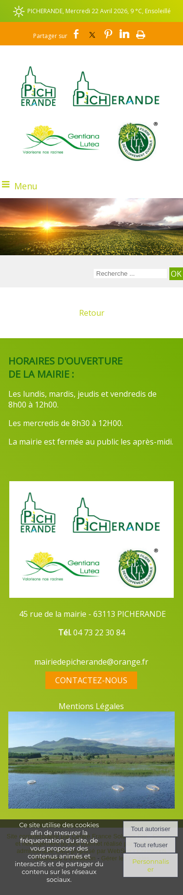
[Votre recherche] (130, 273)
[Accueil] (91, 79)
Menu (26, 186)
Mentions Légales (91, 706)
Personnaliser (150, 865)
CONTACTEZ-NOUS (91, 680)
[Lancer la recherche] (176, 273)
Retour (91, 312)
